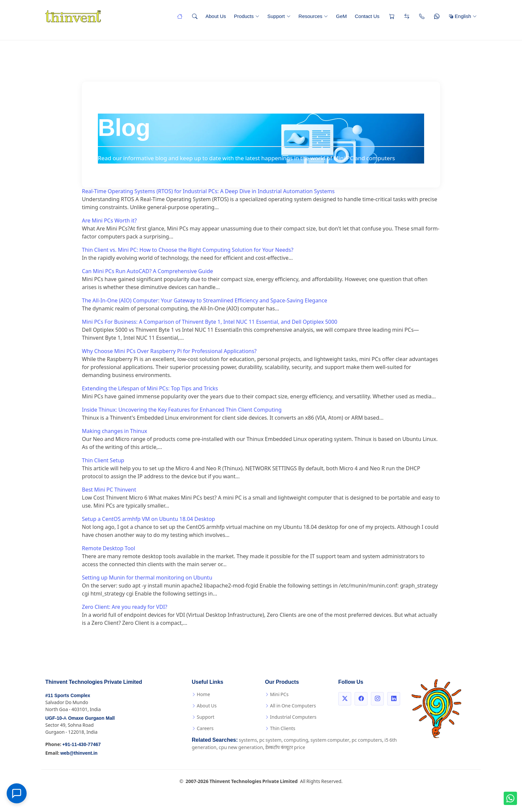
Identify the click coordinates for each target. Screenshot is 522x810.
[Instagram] (377, 698)
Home (203, 694)
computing (296, 740)
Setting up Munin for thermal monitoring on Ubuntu (147, 578)
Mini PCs (279, 694)
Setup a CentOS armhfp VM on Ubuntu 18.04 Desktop (148, 519)
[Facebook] (361, 698)
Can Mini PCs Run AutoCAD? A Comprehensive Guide (147, 271)
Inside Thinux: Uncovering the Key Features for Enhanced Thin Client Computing (182, 410)
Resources (313, 16)
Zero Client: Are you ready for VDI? (124, 607)
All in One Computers (293, 705)
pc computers (367, 740)
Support (279, 16)
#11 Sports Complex (67, 695)
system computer (330, 740)
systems (248, 740)
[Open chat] (17, 793)
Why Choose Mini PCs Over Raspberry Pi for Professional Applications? (169, 351)
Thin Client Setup (103, 460)
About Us (215, 16)
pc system (270, 740)
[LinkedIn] (393, 698)
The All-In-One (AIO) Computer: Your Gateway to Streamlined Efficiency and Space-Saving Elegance (204, 300)
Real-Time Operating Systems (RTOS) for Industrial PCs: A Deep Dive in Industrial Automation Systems (208, 191)
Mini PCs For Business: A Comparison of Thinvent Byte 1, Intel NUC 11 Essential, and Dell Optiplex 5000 (209, 322)
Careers (205, 728)
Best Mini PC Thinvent (109, 490)
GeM (341, 16)
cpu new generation (241, 747)
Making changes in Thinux (114, 431)
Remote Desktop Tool (108, 548)
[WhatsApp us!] (510, 798)
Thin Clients (282, 728)
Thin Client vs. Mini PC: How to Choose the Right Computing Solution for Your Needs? (187, 250)
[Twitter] (344, 698)
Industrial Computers (293, 717)
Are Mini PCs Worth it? (109, 220)
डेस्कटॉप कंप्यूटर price (285, 747)
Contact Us (367, 16)
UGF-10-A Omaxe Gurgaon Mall (80, 718)
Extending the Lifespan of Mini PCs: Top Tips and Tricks (150, 388)
